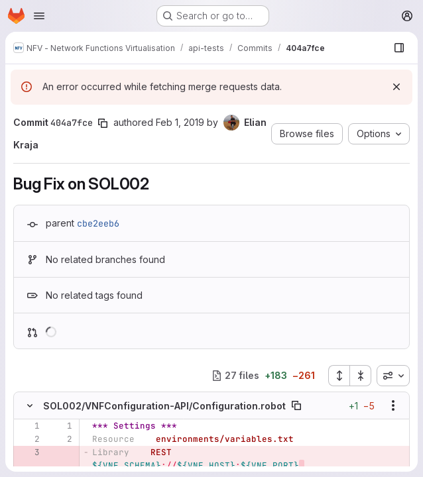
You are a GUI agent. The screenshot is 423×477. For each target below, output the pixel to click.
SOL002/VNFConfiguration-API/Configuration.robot (164, 405)
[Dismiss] (396, 87)
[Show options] (393, 405)
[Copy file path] (296, 405)
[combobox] (393, 375)
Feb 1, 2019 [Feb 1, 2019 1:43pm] (180, 122)
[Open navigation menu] (39, 15)
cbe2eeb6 (98, 223)
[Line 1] (28, 426)
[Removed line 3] (28, 452)
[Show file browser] (399, 47)
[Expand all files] (338, 375)
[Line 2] (28, 439)
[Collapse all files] (360, 375)
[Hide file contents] (30, 405)
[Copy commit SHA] (103, 123)
